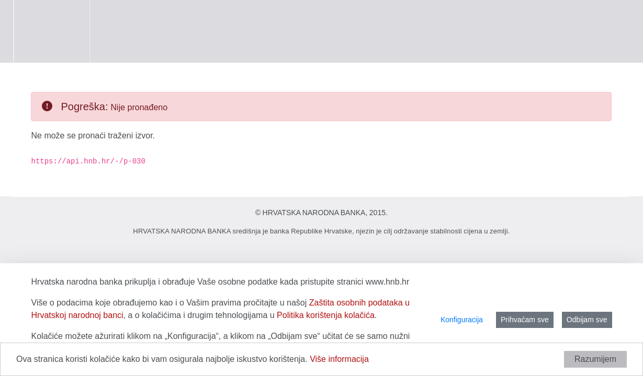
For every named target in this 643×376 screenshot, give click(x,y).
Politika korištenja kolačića (326, 315)
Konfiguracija (462, 319)
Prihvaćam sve (525, 319)
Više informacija (339, 359)
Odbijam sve (587, 319)
